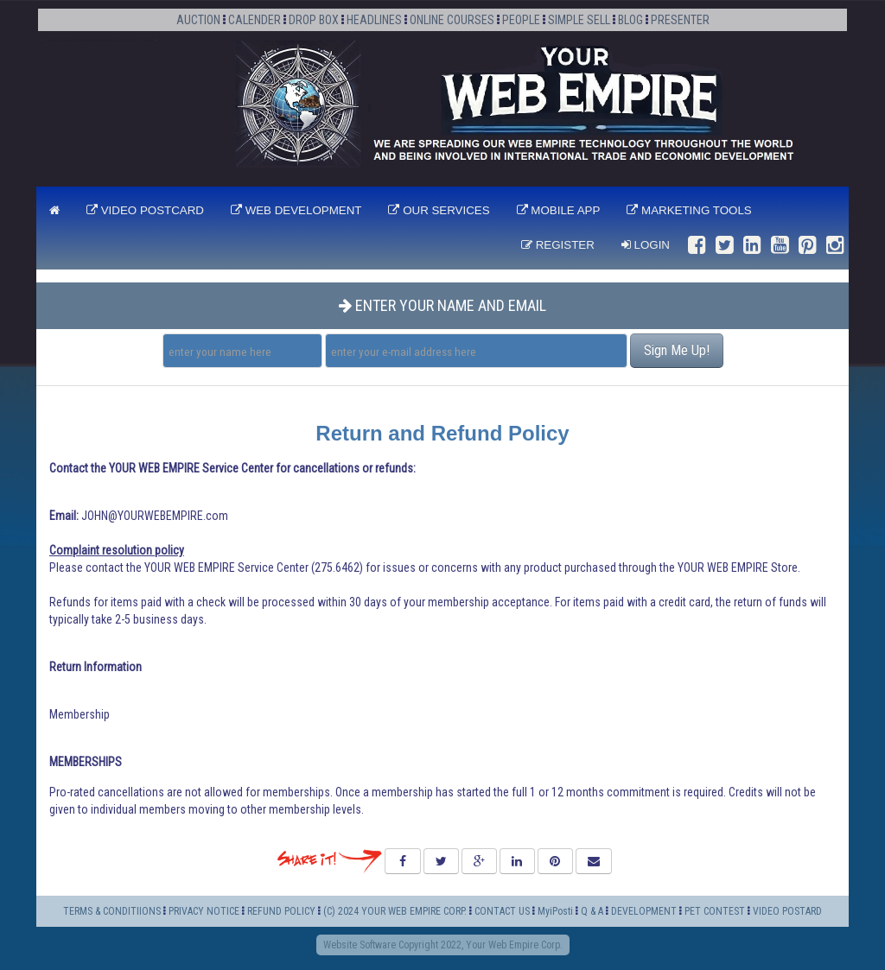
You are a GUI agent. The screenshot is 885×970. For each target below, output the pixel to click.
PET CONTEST (714, 911)
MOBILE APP (559, 210)
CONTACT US (502, 911)
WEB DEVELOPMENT (296, 210)
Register (558, 244)
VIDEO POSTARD (787, 911)
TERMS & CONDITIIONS (112, 911)
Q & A (592, 911)
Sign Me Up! (677, 350)
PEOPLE (521, 20)
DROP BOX (314, 20)
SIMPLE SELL (579, 20)
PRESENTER (680, 20)
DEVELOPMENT (645, 911)
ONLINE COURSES (452, 20)
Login (645, 244)
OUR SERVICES (438, 210)
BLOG (630, 20)
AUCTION (198, 20)
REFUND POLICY (281, 911)
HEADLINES (374, 20)
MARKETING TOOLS (689, 210)
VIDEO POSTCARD (145, 210)
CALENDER (254, 20)
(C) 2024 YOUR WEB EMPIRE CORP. (395, 911)
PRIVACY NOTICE (204, 911)
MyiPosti (555, 911)
